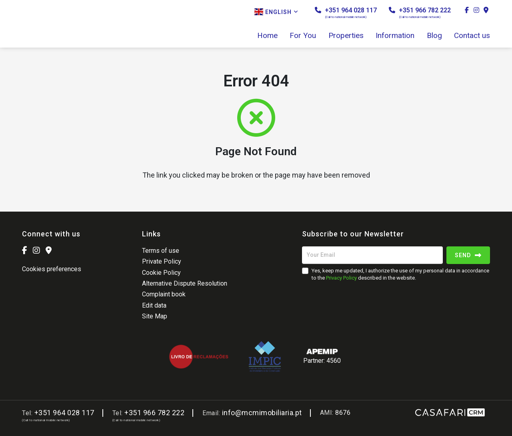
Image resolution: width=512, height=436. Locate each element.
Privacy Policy (341, 278)
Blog (434, 35)
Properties (346, 35)
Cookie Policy (161, 272)
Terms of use (160, 250)
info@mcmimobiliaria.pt (262, 412)
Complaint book (164, 294)
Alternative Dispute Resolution (184, 283)
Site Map (154, 316)
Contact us (472, 35)
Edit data (154, 305)
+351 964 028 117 (346, 12)
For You (303, 35)
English (276, 11)
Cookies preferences (51, 269)
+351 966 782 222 (420, 12)
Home (267, 35)
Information (395, 35)
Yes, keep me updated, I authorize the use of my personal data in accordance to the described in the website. (400, 274)
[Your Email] (372, 255)
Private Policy (161, 261)
